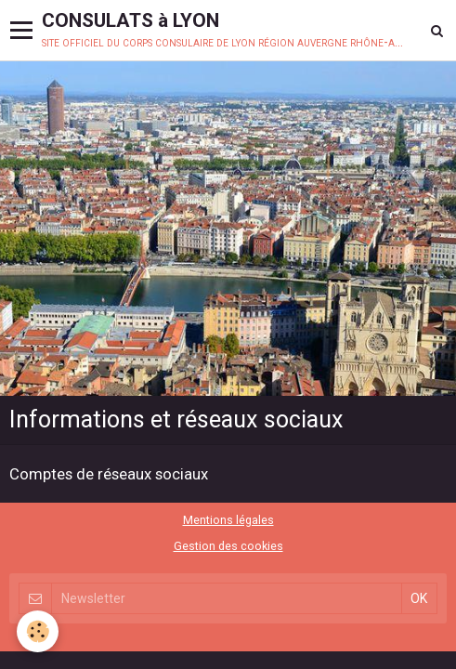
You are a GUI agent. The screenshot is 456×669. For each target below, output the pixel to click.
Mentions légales (228, 520)
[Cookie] (38, 631)
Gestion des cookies (228, 546)
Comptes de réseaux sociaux (108, 474)
